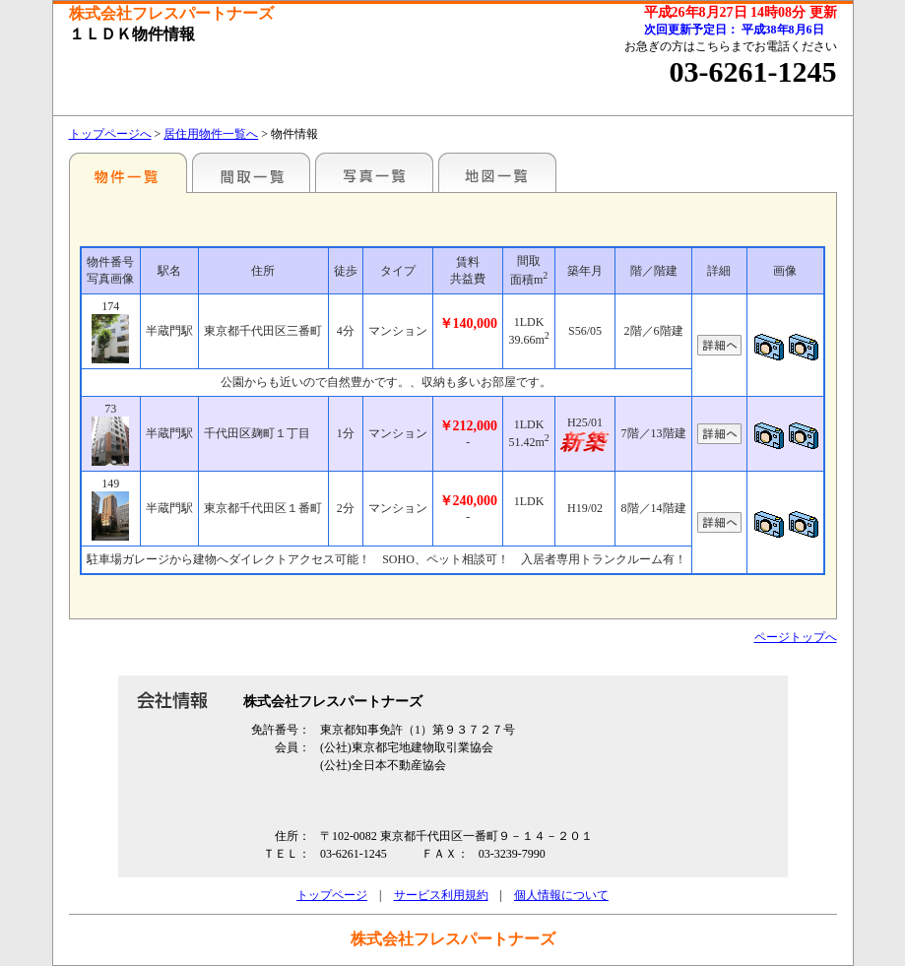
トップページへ (110, 134)
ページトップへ (795, 637)
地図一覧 (497, 172)
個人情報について (561, 895)
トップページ (331, 895)
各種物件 (128, 172)
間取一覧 (251, 172)
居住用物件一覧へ (210, 134)
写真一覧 (374, 172)
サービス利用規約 (441, 895)
